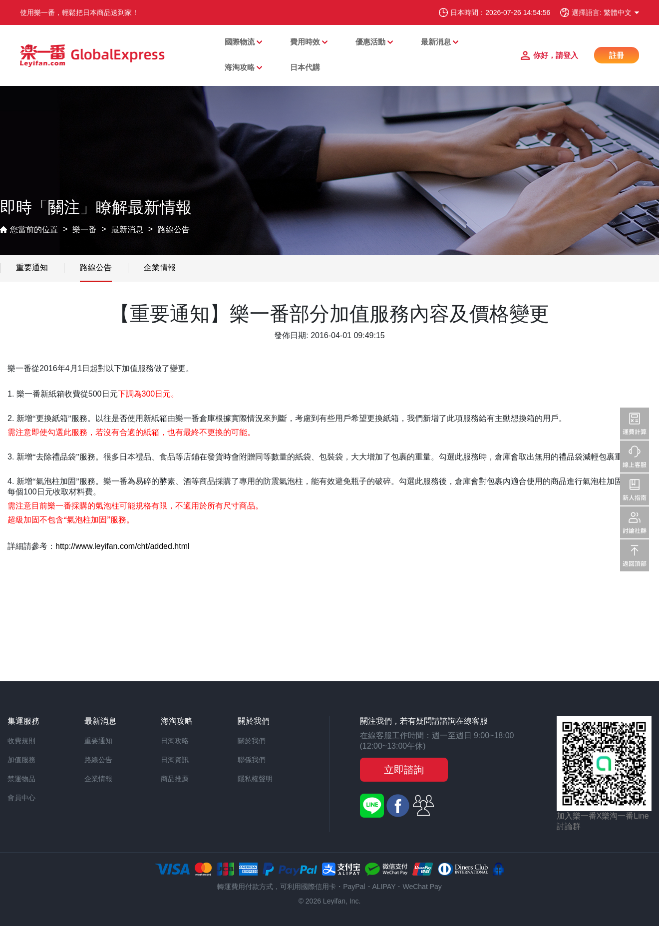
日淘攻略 (175, 741)
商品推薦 (175, 779)
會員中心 (21, 798)
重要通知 (32, 267)
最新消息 (436, 41)
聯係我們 (252, 760)
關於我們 (252, 741)
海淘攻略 (240, 67)
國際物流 (240, 41)
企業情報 (160, 267)
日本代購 (305, 67)
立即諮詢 (404, 769)
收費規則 (21, 741)
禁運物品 (21, 779)
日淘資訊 (175, 760)
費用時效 (305, 41)
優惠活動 (370, 41)
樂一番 (84, 229)
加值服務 (21, 760)
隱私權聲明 (255, 779)
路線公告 (174, 229)
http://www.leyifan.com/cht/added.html (122, 546)
